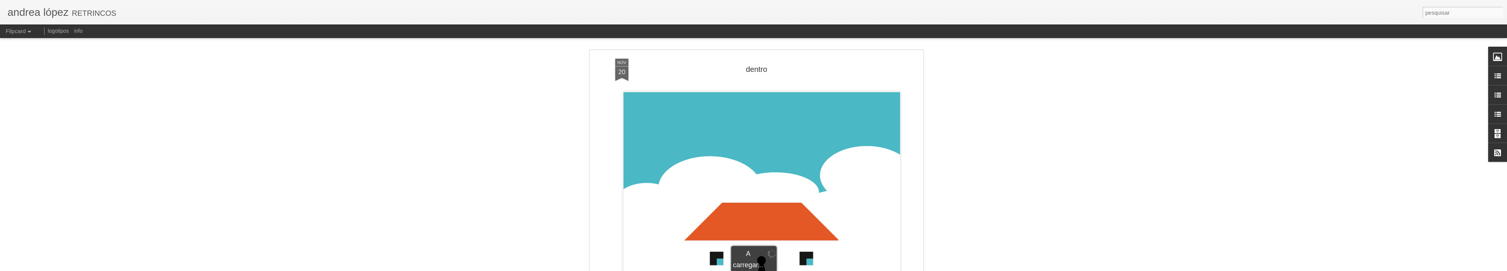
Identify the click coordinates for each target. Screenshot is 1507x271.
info (78, 31)
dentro (756, 48)
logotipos (58, 31)
